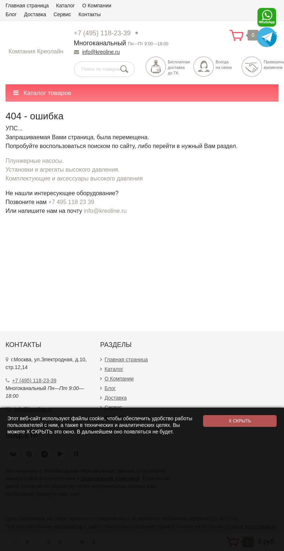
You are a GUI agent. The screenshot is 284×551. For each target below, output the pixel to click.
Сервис (62, 14)
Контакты (89, 14)
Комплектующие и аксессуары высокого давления (74, 178)
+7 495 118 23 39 (71, 202)
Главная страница (27, 5)
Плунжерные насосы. (35, 161)
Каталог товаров (42, 93)
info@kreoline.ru (101, 52)
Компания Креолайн (35, 51)
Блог (11, 14)
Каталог (65, 5)
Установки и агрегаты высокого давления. (63, 169)
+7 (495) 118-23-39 (102, 33)
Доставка (35, 14)
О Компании (96, 5)
